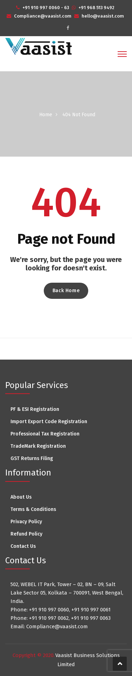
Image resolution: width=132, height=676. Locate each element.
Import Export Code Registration (49, 422)
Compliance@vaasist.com (42, 16)
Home (45, 115)
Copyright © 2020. (34, 655)
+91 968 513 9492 (96, 7)
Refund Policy (26, 534)
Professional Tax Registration (45, 434)
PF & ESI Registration (35, 409)
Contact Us (23, 546)
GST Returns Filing (32, 458)
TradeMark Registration (38, 446)
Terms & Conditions (33, 509)
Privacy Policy (26, 522)
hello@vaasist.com (103, 16)
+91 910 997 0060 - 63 (45, 7)
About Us (21, 497)
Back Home (66, 291)
